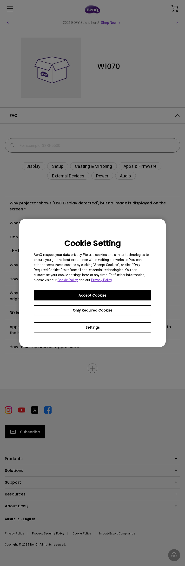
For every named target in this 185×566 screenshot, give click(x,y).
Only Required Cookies (92, 310)
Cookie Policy (68, 280)
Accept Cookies (92, 295)
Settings (93, 327)
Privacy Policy (101, 280)
